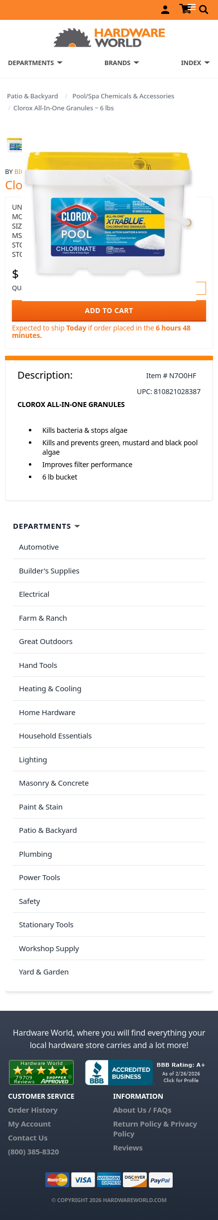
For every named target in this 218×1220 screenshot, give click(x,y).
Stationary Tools (46, 924)
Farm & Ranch (43, 618)
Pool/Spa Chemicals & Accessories (123, 95)
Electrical (34, 594)
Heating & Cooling (50, 688)
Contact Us (28, 1137)
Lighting (33, 759)
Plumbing (35, 854)
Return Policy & (141, 1124)
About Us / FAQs (142, 1110)
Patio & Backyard (32, 95)
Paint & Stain (41, 807)
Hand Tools (38, 665)
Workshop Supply (49, 948)
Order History (33, 1110)
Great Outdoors (46, 641)
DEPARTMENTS (31, 62)
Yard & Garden (44, 971)
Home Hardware (47, 712)
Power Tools (39, 877)
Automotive (39, 547)
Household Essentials (55, 735)
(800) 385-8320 (33, 1151)
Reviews (127, 1147)
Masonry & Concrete (54, 783)
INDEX (191, 62)
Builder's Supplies (49, 570)
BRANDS (117, 62)
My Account (29, 1124)
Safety (29, 901)
